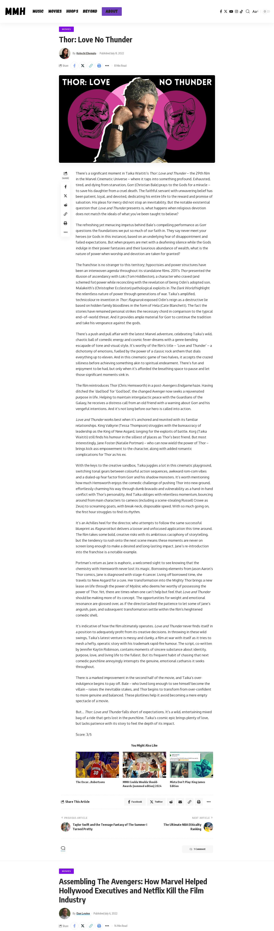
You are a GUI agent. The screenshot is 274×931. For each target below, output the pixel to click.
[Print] (99, 66)
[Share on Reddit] (65, 204)
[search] (248, 11)
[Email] (180, 802)
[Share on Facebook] (74, 66)
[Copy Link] (91, 66)
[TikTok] (241, 11)
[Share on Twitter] (82, 66)
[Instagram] (236, 11)
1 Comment (198, 849)
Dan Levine (83, 913)
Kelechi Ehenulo (86, 53)
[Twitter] (225, 11)
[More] (107, 66)
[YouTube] (231, 11)
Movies (66, 29)
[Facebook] (221, 11)
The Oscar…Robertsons (90, 782)
